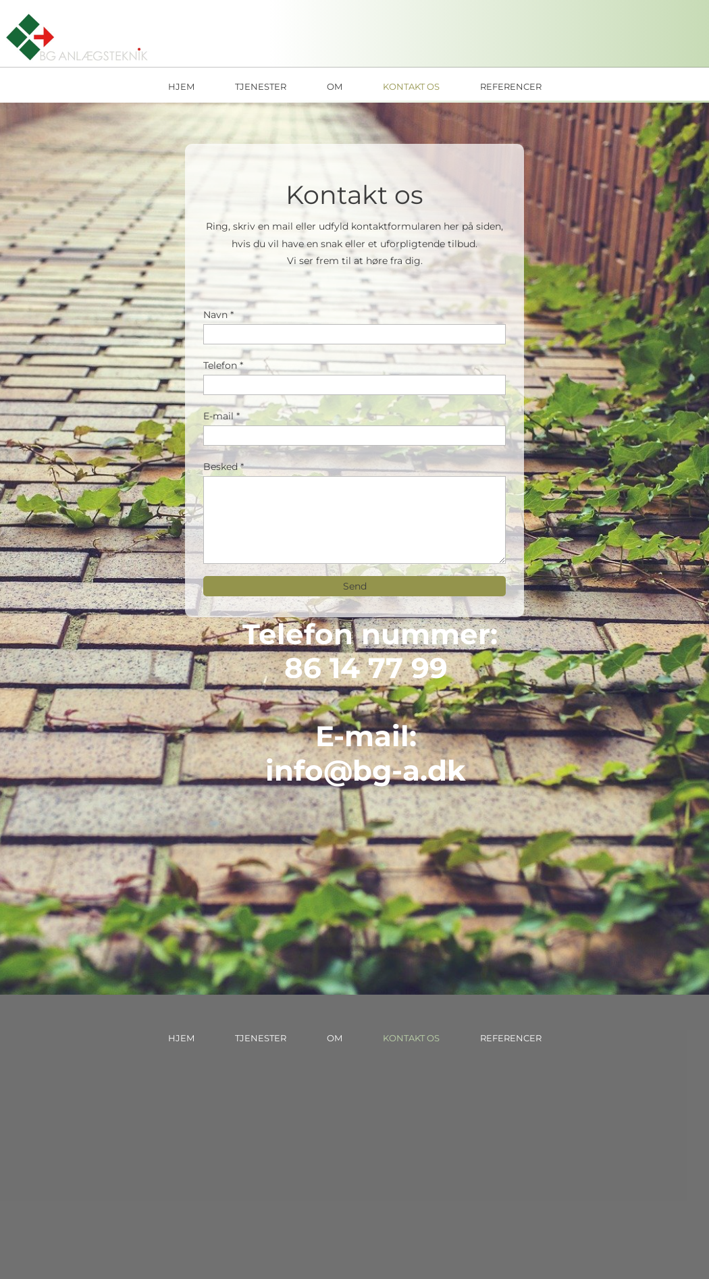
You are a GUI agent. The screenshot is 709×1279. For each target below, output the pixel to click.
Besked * (223, 467)
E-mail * (221, 416)
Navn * (218, 315)
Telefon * (223, 365)
